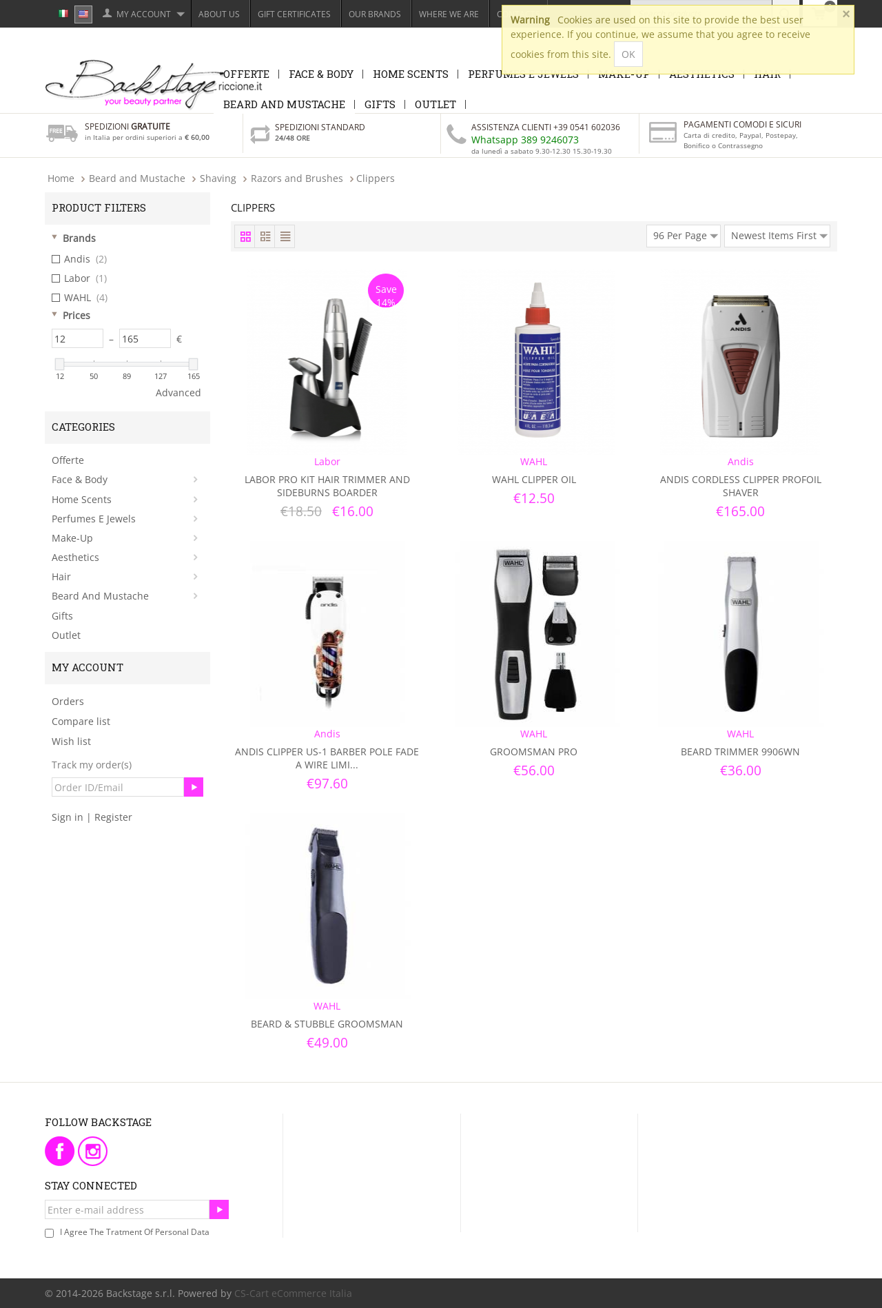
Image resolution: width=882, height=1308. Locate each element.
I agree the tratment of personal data (134, 1232)
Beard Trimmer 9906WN (740, 751)
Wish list (71, 741)
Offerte (246, 74)
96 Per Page (685, 233)
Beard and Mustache (284, 104)
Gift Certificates (294, 14)
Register (113, 817)
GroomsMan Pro (533, 751)
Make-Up (72, 537)
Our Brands (375, 14)
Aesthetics (75, 557)
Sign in (67, 817)
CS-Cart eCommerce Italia (293, 1293)
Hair (61, 576)
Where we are (449, 14)
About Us (219, 14)
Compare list (81, 721)
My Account (143, 14)
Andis (79, 259)
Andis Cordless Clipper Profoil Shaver (740, 486)
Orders (68, 701)
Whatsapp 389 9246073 (525, 139)
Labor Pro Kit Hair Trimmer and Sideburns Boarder (327, 486)
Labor (79, 278)
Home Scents (411, 74)
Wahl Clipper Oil (534, 479)
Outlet (435, 104)
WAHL (79, 298)
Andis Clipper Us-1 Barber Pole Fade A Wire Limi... (327, 758)
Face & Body (321, 74)
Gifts (380, 104)
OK (628, 54)
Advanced (178, 392)
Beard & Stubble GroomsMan (327, 1023)
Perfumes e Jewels (94, 518)
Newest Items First (779, 233)
